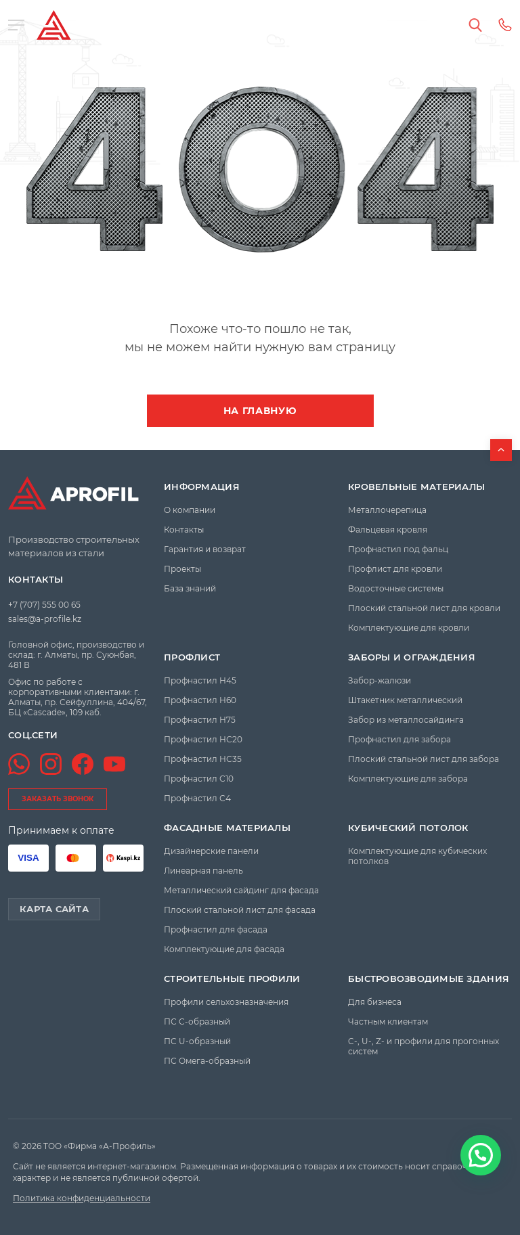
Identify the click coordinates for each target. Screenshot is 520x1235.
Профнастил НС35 (203, 759)
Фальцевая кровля (387, 529)
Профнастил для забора (399, 739)
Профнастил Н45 (200, 680)
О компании (189, 510)
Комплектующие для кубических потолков (417, 856)
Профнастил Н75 (200, 720)
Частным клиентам (388, 1021)
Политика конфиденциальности (81, 1198)
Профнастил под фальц (398, 549)
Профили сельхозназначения (226, 1002)
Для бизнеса (375, 1002)
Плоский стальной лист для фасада (240, 910)
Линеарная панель (203, 871)
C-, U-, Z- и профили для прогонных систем (423, 1046)
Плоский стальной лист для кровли (424, 608)
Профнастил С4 (197, 798)
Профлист (192, 657)
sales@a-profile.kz (44, 619)
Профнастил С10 (199, 778)
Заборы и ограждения (411, 657)
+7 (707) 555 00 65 (44, 605)
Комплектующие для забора (408, 778)
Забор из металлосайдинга (406, 720)
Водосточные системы (395, 588)
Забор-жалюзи (379, 680)
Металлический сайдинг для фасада (241, 890)
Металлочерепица (387, 510)
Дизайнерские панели (211, 851)
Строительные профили (232, 978)
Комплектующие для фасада (224, 949)
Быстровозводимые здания (428, 978)
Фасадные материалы (227, 828)
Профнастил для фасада (215, 929)
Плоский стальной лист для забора (423, 759)
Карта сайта (54, 908)
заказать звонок (57, 798)
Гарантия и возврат (205, 549)
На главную (260, 411)
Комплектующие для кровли (408, 628)
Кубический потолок (408, 828)
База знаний (190, 588)
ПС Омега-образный (207, 1061)
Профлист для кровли (395, 569)
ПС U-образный (197, 1041)
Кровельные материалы (416, 486)
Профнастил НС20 (203, 739)
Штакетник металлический (405, 700)
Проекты (182, 569)
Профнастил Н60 (200, 700)
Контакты (35, 579)
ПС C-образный (197, 1021)
